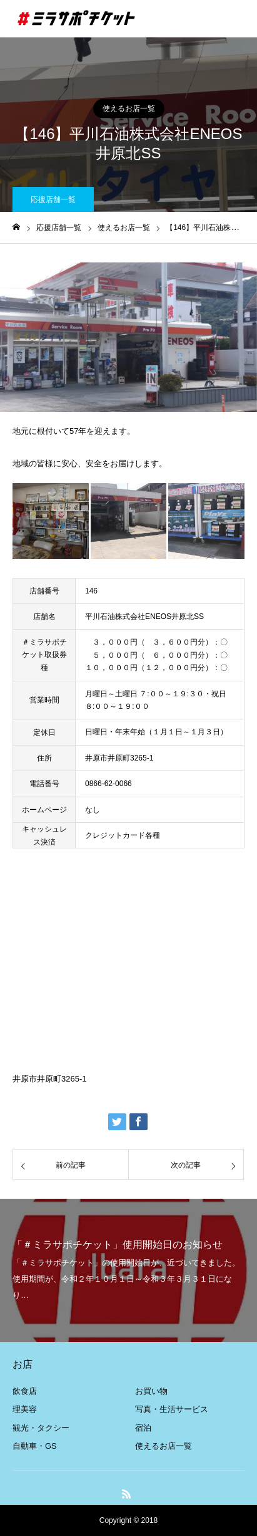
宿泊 (143, 1428)
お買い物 (151, 1391)
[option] (128, 337)
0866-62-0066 (108, 783)
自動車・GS (35, 1446)
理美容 (25, 1409)
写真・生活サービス (171, 1409)
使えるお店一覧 (129, 108)
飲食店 (25, 1391)
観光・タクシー (41, 1428)
